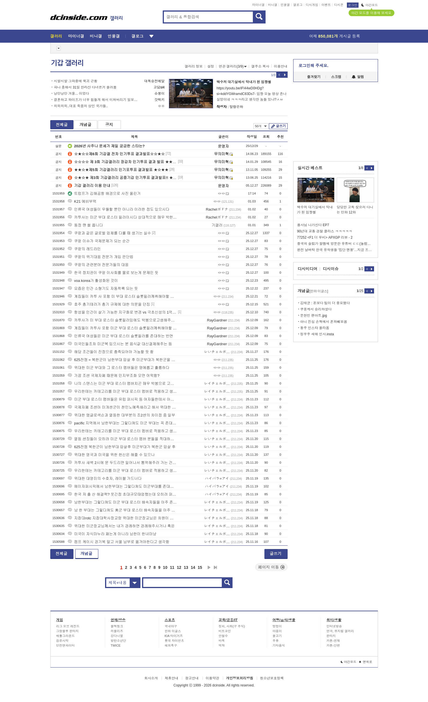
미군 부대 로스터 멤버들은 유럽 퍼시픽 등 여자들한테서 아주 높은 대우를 (122, 399)
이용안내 (281, 66)
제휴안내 (171, 678)
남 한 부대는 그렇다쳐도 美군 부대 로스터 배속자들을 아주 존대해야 (122, 510)
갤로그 (298, 5)
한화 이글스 (173, 631)
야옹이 (277, 631)
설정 (210, 66)
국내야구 (171, 626)
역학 (222, 645)
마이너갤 (258, 5)
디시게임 (312, 5)
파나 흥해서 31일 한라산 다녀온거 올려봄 (85, 87)
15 (200, 567)
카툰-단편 (333, 645)
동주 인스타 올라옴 (314, 328)
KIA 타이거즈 (174, 636)
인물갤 (285, 5)
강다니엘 (117, 636)
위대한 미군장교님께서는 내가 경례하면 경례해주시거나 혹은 (121, 526)
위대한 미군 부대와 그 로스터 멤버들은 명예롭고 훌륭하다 (118, 368)
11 (172, 567)
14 (193, 567)
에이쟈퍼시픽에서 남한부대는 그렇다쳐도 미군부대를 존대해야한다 (122, 486)
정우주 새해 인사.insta (317, 334)
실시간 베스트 (310, 168)
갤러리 (56, 36)
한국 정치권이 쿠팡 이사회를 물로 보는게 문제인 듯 (113, 273)
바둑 (222, 640)
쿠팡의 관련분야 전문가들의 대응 (98, 265)
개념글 (86, 124)
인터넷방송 (334, 626)
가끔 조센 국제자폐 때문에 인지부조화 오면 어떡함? (113, 375)
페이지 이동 (271, 567)
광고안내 (192, 678)
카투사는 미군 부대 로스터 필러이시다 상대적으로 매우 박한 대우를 (122, 217)
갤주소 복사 (260, 66)
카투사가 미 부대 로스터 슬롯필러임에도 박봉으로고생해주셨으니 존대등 (122, 320)
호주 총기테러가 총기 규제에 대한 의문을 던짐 (109, 304)
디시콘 (339, 5)
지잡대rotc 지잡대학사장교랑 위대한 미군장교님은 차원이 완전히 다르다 (122, 518)
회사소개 (151, 678)
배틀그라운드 (65, 636)
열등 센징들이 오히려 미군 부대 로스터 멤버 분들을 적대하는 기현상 (122, 439)
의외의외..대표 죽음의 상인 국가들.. (81, 106)
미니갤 (272, 5)
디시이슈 (331, 269)
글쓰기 (281, 126)
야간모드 (369, 5)
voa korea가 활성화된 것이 (93, 280)
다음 (209, 567)
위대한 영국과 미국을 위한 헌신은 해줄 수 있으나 (111, 455)
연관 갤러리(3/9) (233, 66)
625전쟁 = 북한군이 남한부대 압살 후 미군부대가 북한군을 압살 (122, 360)
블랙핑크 (117, 626)
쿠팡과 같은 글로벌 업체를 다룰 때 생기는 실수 (109, 233)
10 (165, 567)
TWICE (116, 645)
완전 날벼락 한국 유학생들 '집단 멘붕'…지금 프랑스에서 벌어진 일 (335, 250)
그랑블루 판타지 (67, 631)
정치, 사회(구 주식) (232, 626)
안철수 (223, 636)
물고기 (277, 636)
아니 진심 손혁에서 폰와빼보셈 (323, 322)
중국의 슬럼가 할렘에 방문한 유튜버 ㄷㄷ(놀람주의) (335, 244)
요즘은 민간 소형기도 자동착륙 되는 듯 (103, 288)
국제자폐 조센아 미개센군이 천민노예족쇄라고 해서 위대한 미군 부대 (122, 407)
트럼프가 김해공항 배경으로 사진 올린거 (104, 193)
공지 (109, 124)
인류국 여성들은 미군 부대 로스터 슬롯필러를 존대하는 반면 (120, 336)
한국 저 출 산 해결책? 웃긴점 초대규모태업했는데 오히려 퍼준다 (122, 494)
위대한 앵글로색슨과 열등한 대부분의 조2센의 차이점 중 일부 (121, 415)
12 (179, 567)
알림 (358, 77)
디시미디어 (308, 269)
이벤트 (326, 5)
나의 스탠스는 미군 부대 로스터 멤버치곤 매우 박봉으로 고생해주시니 (122, 383)
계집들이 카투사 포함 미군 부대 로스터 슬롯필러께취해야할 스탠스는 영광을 (122, 328)
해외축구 (171, 645)
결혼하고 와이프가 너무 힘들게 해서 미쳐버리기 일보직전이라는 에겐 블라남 (96, 100)
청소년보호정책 (272, 678)
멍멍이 (277, 626)
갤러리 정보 (194, 66)
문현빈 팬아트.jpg (313, 315)
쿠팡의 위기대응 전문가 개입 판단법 (100, 257)
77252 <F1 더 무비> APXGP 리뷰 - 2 (325, 237)
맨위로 (365, 662)
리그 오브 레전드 (68, 626)
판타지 (331, 636)
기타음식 (279, 645)
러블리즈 (117, 631)
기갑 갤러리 (67, 63)
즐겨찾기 (314, 77)
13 (186, 567)
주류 (276, 640)
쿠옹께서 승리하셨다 (316, 309)
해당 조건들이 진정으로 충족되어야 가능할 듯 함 (111, 352)
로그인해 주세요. (314, 65)
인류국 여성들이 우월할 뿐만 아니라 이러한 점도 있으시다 (118, 209)
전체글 (62, 124)
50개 (261, 126)
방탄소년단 (118, 640)
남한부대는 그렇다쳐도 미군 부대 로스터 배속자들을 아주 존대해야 (122, 502)
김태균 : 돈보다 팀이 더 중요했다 (325, 303)
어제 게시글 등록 (334, 36)
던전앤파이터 (65, 645)
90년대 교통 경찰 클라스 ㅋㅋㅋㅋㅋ (324, 231)
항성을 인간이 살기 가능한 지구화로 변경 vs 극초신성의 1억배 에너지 (122, 312)
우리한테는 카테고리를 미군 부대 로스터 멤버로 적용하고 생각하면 (122, 391)
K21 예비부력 (82, 201)
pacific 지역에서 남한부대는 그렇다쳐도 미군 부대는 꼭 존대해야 (122, 423)
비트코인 (225, 631)
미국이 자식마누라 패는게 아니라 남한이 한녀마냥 (112, 534)
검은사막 (62, 640)
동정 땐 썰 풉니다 (85, 225)
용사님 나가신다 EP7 (313, 225)
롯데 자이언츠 (174, 640)
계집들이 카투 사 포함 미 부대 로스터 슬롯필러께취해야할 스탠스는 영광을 (122, 296)
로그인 (352, 5)
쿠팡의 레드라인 (84, 249)
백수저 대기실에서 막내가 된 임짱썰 (244, 82)
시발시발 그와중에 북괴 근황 (75, 81)
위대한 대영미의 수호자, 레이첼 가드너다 (105, 478)
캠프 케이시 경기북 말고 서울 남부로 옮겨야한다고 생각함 (118, 542)
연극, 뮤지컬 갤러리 (340, 631)
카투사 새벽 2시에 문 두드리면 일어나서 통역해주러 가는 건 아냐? (122, 463)
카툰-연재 (333, 640)
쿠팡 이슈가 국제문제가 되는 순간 (98, 241)
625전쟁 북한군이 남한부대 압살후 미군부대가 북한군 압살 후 (121, 447)
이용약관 (212, 678)
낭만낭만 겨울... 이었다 (71, 94)
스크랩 (336, 77)
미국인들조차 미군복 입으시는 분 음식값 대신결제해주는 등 (120, 344)
